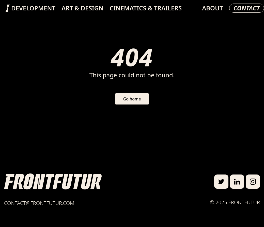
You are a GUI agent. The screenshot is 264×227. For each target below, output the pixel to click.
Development (33, 8)
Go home (132, 99)
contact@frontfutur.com (39, 203)
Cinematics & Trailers (146, 8)
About (212, 8)
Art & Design (82, 8)
